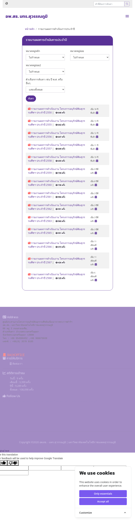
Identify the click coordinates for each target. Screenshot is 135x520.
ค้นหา (31, 98)
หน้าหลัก (29, 29)
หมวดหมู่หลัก (33, 51)
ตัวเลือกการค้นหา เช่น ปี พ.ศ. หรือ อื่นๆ (44, 81)
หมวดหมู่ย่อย (77, 51)
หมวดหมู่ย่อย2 (33, 65)
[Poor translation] (13, 463)
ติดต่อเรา (16, 371)
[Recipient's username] (109, 3)
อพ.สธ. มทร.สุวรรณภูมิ (27, 16)
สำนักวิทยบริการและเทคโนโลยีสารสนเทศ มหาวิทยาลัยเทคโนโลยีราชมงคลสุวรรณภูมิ (50, 409)
